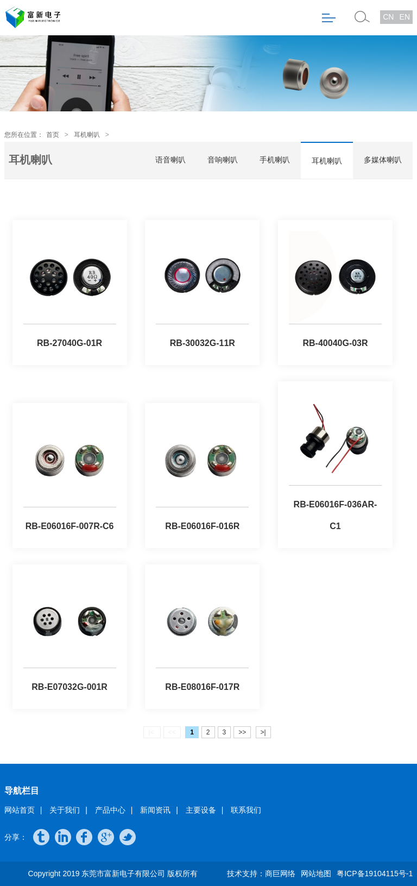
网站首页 (19, 810)
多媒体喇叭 (383, 159)
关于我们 (64, 810)
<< (172, 732)
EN (405, 16)
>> (242, 732)
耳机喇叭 (87, 135)
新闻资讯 (155, 810)
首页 (52, 135)
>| (263, 732)
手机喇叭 (275, 159)
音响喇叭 (222, 159)
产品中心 (110, 810)
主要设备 (201, 810)
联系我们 (246, 810)
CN (388, 16)
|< (151, 732)
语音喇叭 (170, 159)
